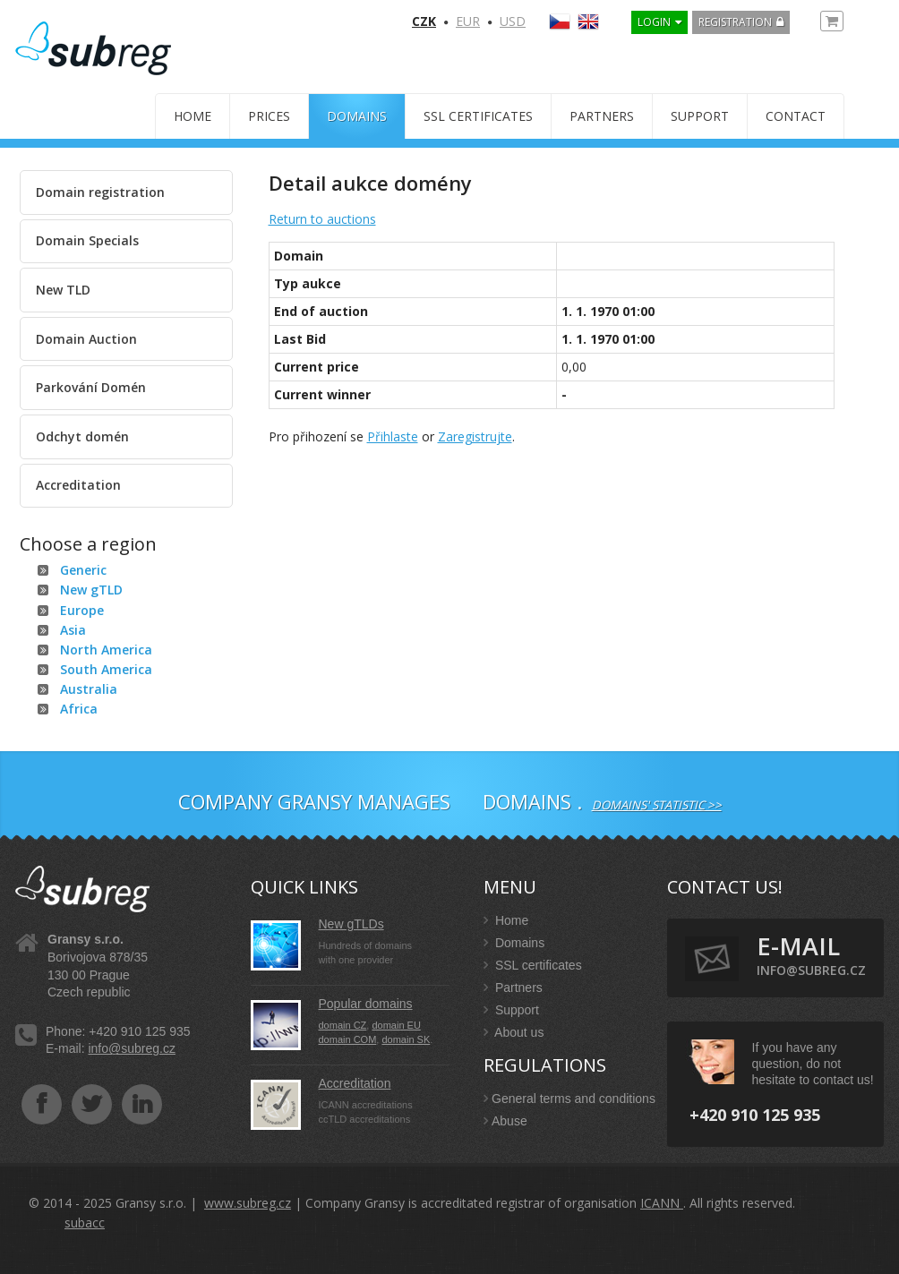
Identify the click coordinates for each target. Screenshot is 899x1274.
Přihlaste (392, 436)
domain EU (396, 1025)
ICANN (661, 1202)
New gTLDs (351, 924)
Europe (82, 610)
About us (514, 1032)
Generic (83, 569)
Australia (88, 688)
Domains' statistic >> (657, 805)
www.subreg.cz (247, 1202)
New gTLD (91, 589)
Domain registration (100, 192)
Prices (269, 115)
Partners (601, 115)
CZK (424, 21)
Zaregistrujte (475, 436)
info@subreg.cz (131, 1048)
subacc (84, 1222)
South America (106, 669)
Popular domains (366, 1003)
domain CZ (343, 1025)
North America (106, 649)
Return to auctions (322, 218)
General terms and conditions (569, 1098)
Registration (735, 22)
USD (513, 21)
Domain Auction (86, 338)
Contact (796, 115)
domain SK (405, 1039)
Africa (79, 708)
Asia (73, 629)
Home (192, 115)
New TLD (63, 289)
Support (700, 115)
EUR (468, 21)
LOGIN (654, 22)
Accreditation (78, 484)
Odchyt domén (82, 436)
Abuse (505, 1121)
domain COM (348, 1039)
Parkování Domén (91, 387)
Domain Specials (87, 240)
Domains (357, 115)
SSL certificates (478, 115)
